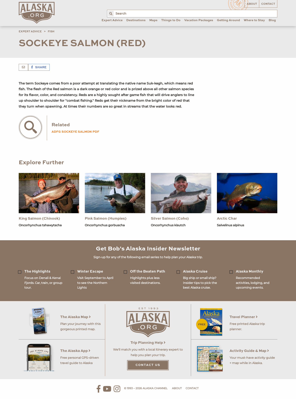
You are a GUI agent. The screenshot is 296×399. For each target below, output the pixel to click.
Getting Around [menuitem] (228, 20)
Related (61, 125)
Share (38, 67)
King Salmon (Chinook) (39, 218)
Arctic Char (227, 218)
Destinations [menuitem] (136, 20)
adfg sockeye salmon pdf (75, 131)
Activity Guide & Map (249, 351)
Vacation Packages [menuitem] (198, 20)
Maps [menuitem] (153, 20)
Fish (51, 31)
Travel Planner (244, 317)
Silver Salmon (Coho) (170, 218)
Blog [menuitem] (272, 20)
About (252, 4)
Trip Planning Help (148, 343)
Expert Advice (30, 31)
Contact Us (148, 365)
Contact (268, 4)
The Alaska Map (75, 317)
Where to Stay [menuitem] (254, 20)
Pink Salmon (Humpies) (105, 218)
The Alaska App (75, 351)
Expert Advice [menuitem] (112, 20)
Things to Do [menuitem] (170, 20)
